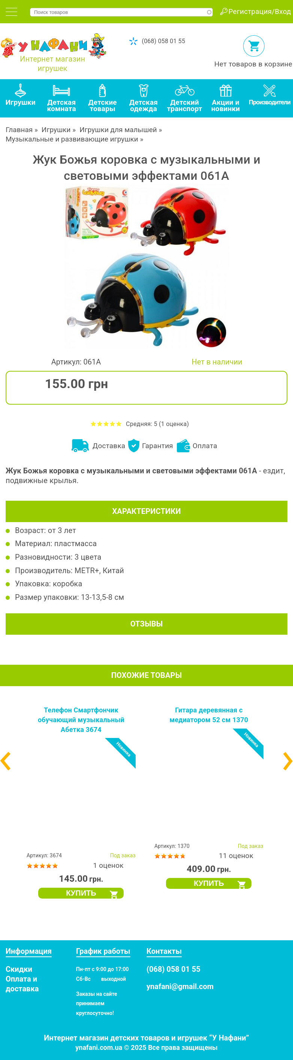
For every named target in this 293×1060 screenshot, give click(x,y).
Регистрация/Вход (260, 11)
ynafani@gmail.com (180, 986)
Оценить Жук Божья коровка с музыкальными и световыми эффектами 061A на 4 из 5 (112, 423)
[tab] (11, 12)
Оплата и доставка (22, 983)
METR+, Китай (99, 570)
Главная (19, 129)
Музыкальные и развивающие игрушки (72, 139)
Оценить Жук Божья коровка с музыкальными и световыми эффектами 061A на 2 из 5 (100, 423)
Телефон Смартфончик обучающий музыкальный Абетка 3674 (81, 719)
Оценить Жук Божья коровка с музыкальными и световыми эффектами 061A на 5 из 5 (119, 423)
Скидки (19, 969)
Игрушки (56, 129)
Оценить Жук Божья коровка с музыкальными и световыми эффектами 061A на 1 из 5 (93, 423)
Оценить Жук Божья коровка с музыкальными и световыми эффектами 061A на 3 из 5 (106, 423)
